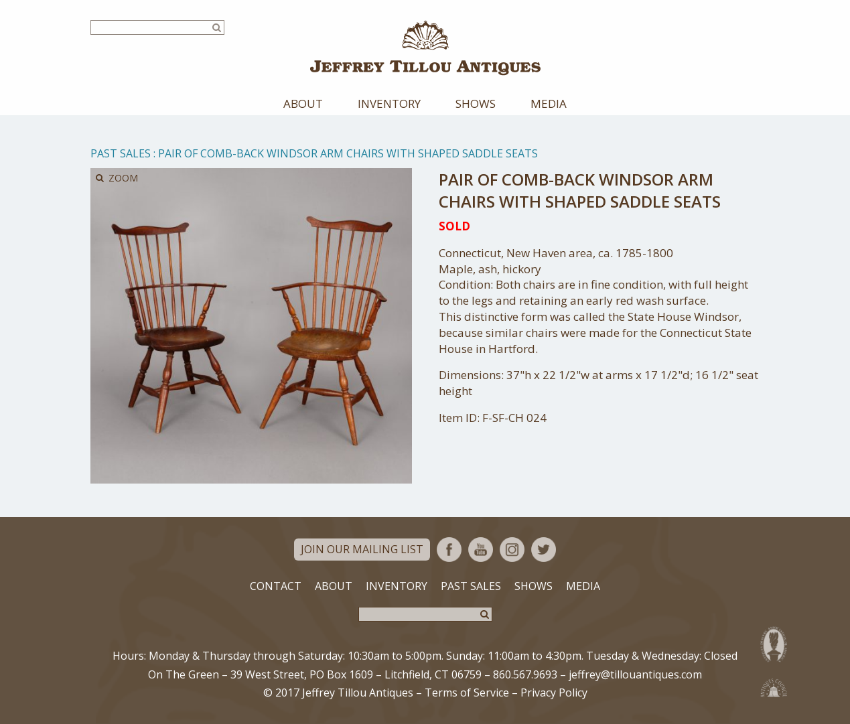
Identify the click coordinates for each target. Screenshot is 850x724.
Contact (275, 586)
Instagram (512, 549)
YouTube (480, 549)
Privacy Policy (553, 692)
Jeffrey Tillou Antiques (425, 48)
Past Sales (120, 153)
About (303, 103)
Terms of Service (467, 692)
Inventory (389, 103)
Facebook (449, 549)
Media (548, 103)
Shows (475, 103)
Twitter (543, 549)
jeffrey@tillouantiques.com (635, 674)
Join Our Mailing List (362, 549)
